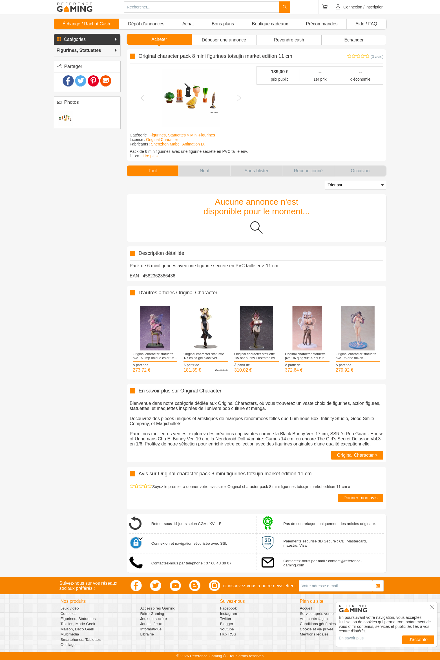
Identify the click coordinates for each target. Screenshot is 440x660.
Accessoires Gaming (158, 608)
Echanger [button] (354, 39)
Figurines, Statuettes (78, 619)
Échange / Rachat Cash (86, 23)
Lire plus (150, 156)
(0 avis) (377, 56)
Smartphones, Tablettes (81, 639)
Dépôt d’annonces (146, 23)
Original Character (162, 139)
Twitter (225, 619)
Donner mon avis (361, 497)
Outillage (68, 645)
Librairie (147, 634)
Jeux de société (153, 619)
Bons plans (223, 23)
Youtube (227, 629)
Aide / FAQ (366, 23)
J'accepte (418, 639)
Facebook (228, 608)
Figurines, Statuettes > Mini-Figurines (182, 135)
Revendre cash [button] (289, 39)
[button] (87, 39)
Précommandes (321, 23)
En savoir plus (351, 638)
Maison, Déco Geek (77, 629)
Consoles (69, 614)
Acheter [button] (159, 39)
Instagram (228, 614)
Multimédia (70, 634)
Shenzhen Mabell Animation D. (178, 144)
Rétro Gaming (152, 614)
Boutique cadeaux (270, 23)
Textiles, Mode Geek (78, 624)
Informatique (151, 629)
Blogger (226, 624)
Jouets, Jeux (151, 624)
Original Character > (357, 455)
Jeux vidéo (70, 608)
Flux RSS (228, 634)
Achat (188, 23)
